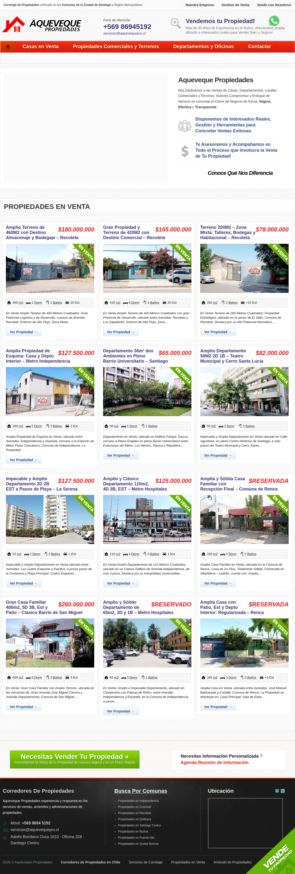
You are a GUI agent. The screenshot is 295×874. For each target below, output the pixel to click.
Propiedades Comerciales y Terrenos (116, 46)
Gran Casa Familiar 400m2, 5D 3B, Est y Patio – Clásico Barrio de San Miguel (44, 607)
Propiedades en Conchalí (134, 807)
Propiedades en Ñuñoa (133, 831)
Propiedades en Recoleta (134, 813)
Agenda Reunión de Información (215, 762)
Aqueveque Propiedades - (42, 17)
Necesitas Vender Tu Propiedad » (74, 759)
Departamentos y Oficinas (203, 46)
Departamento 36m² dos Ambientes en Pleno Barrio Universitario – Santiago (135, 356)
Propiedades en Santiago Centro (139, 825)
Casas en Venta (41, 46)
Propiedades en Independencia (138, 801)
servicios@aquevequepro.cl (124, 33)
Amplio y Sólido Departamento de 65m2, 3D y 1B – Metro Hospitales (138, 607)
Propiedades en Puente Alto (136, 837)
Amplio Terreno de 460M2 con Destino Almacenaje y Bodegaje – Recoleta (42, 232)
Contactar (259, 46)
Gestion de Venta (235, 5)
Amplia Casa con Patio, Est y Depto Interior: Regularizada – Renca (232, 607)
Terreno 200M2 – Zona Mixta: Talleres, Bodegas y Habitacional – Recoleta (227, 232)
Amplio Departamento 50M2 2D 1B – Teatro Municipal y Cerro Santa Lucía (231, 356)
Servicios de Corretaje (146, 862)
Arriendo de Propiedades (233, 862)
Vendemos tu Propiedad (219, 21)
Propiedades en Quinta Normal (138, 844)
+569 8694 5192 (36, 823)
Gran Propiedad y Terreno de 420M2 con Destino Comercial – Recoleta (134, 232)
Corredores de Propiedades (38, 791)
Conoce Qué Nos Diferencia (240, 173)
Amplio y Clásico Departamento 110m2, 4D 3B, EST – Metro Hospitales (135, 484)
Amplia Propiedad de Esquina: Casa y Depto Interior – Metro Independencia (38, 356)
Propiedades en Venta (47, 206)
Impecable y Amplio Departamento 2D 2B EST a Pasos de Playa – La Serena (42, 484)
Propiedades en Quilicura (134, 819)
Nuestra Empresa (200, 5)
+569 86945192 (127, 26)
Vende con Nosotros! (274, 5)
